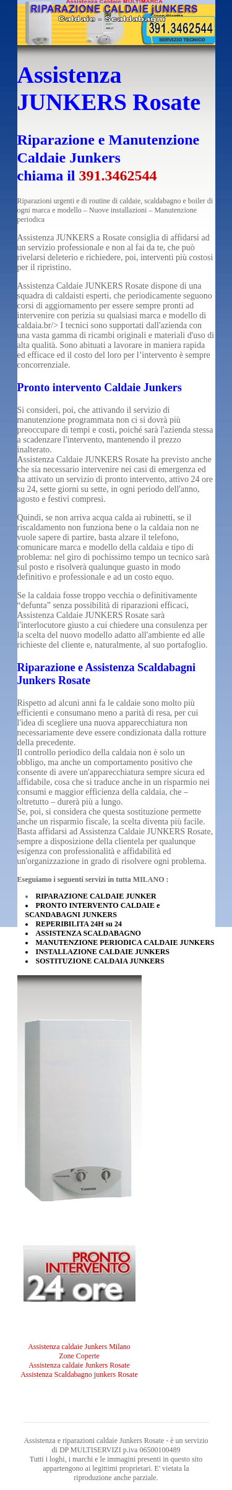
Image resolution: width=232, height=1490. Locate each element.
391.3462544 (118, 175)
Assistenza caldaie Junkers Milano (79, 1346)
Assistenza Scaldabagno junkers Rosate (79, 1374)
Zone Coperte (79, 1356)
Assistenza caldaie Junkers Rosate (79, 1365)
